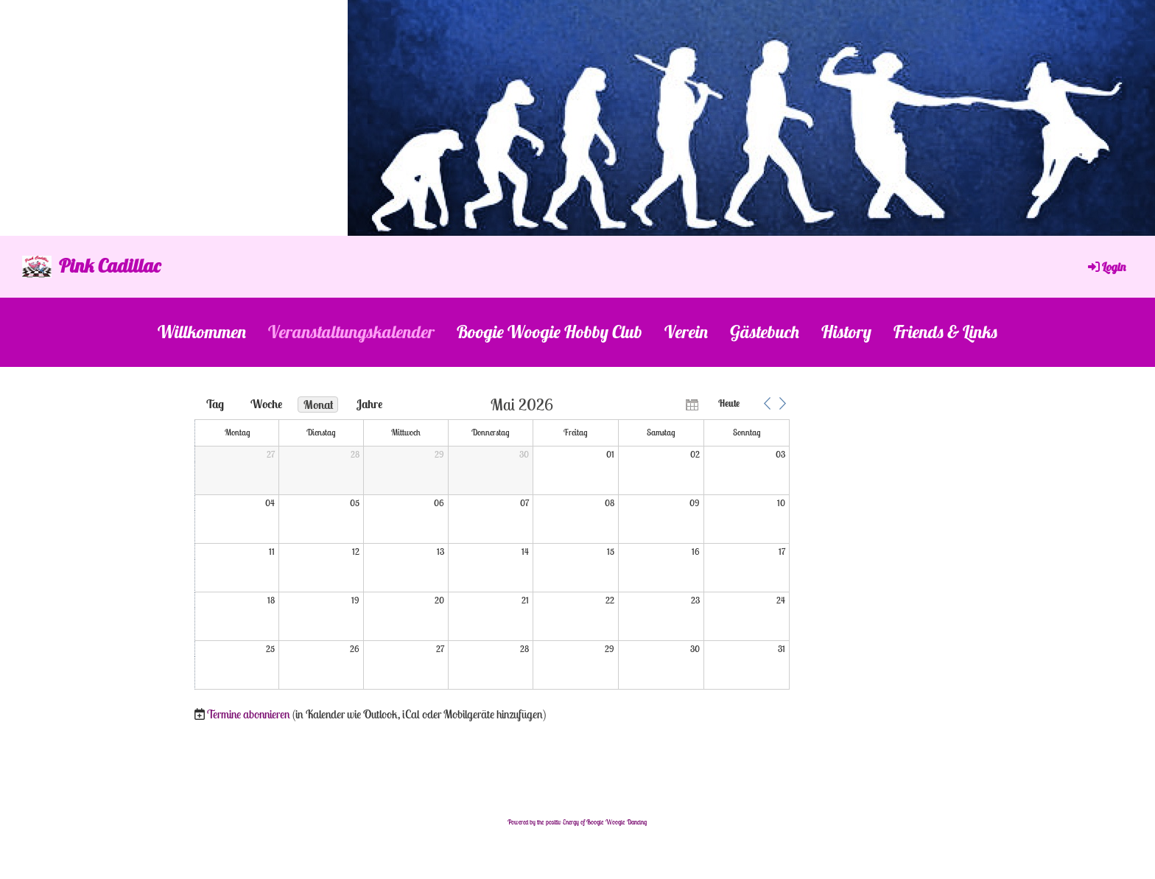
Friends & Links (945, 332)
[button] (766, 403)
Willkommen (202, 332)
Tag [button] (215, 403)
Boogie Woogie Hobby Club (549, 332)
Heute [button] (729, 403)
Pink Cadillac (110, 265)
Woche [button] (266, 403)
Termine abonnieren (248, 714)
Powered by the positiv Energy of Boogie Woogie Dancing (577, 822)
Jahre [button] (369, 403)
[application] (492, 543)
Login (1106, 266)
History (846, 332)
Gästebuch (764, 332)
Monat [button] (318, 404)
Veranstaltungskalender (351, 332)
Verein (686, 332)
